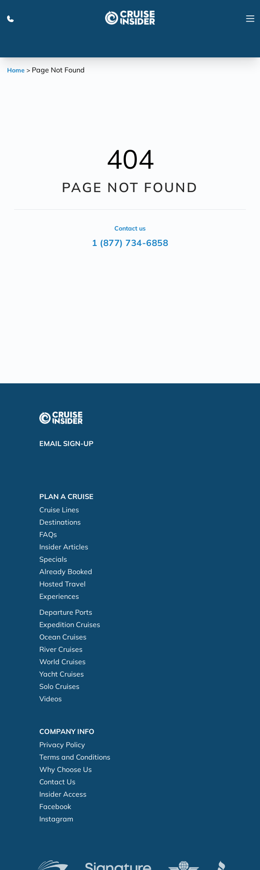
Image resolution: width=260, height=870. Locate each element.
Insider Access (63, 794)
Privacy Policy (62, 744)
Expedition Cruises (69, 624)
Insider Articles (63, 546)
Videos (50, 698)
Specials (53, 559)
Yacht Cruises (61, 674)
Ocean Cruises (63, 636)
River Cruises (61, 649)
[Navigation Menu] (250, 17)
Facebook (55, 806)
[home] (130, 18)
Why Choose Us (65, 769)
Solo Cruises (59, 686)
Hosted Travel (62, 583)
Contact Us (57, 781)
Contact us (130, 228)
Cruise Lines (59, 509)
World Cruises (62, 661)
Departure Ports (65, 612)
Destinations (60, 522)
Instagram (56, 818)
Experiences (59, 596)
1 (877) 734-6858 (130, 242)
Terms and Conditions (74, 757)
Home (16, 70)
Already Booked (65, 571)
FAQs (48, 534)
